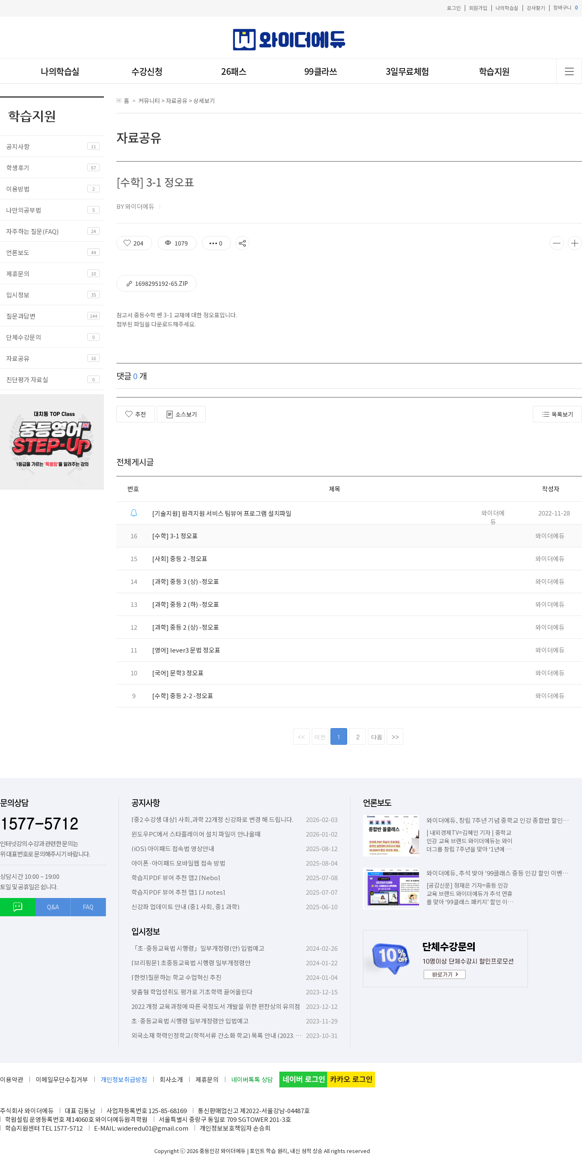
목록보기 (557, 414)
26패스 (233, 71)
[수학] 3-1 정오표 (175, 535)
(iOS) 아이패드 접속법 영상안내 (172, 848)
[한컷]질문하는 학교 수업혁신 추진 (176, 977)
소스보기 (181, 414)
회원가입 (478, 7)
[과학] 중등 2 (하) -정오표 (185, 604)
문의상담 (14, 803)
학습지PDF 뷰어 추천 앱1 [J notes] (178, 892)
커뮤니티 (149, 100)
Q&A (53, 907)
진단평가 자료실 (27, 379)
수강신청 (146, 71)
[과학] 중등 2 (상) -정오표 (185, 627)
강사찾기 (536, 7)
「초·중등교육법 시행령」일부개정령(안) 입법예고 (197, 948)
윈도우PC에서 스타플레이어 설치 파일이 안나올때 (196, 833)
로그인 (454, 7)
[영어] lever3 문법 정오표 (186, 649)
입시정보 (18, 294)
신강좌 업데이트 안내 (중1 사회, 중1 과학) (185, 906)
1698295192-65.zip (156, 283)
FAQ (88, 907)
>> (395, 737)
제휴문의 (18, 273)
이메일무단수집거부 (62, 1079)
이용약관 (11, 1079)
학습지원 (494, 71)
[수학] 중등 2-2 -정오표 (182, 695)
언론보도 (18, 252)
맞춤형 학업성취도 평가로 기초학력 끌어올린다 (192, 991)
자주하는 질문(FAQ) (32, 231)
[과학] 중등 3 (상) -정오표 (185, 581)
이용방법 (18, 188)
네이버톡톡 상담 (252, 1079)
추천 (135, 414)
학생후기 (18, 167)
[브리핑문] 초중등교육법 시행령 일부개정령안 (191, 962)
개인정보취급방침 (124, 1079)
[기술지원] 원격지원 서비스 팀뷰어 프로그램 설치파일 (221, 513)
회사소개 (171, 1079)
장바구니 (565, 7)
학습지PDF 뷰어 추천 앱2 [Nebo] (175, 877)
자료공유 (18, 358)
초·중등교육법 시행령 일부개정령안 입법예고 (190, 1020)
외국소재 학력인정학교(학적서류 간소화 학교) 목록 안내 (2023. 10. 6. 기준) (227, 1035)
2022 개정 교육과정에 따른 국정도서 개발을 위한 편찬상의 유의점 (215, 1006)
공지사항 (18, 146)
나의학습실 (507, 7)
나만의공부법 (23, 210)
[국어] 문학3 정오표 (178, 672)
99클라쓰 (320, 71)
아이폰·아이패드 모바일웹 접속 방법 (178, 863)
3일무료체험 (407, 71)
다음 (376, 737)
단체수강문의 (23, 337)
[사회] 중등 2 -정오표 (179, 558)
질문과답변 (20, 316)
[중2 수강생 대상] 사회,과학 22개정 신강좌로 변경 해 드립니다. (212, 819)
